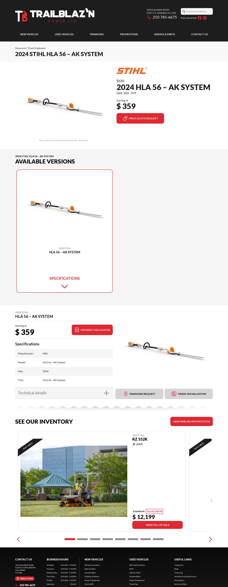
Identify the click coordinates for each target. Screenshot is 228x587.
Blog (176, 569)
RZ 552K (139, 439)
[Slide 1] (70, 539)
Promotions (129, 34)
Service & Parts (164, 34)
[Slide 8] (158, 539)
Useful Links (183, 559)
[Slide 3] (95, 539)
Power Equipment (37, 48)
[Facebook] (200, 18)
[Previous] (18, 539)
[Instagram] (205, 18)
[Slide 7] (145, 539)
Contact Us (199, 34)
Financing (97, 34)
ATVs (131, 569)
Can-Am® (89, 584)
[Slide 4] (107, 539)
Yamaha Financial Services (185, 576)
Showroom (20, 48)
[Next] (209, 539)
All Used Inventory (137, 565)
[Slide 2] (82, 539)
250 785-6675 (162, 17)
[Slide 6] (133, 539)
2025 (126, 92)
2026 (119, 92)
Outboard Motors (92, 576)
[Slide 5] (120, 539)
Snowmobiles (90, 572)
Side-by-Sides (90, 569)
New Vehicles (29, 34)
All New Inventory (92, 565)
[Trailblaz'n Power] (54, 15)
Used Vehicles (64, 34)
